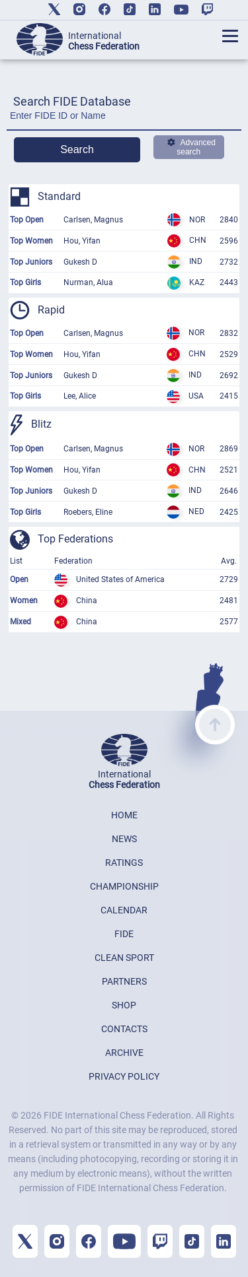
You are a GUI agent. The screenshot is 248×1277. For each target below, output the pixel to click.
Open (19, 579)
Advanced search (191, 147)
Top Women (31, 241)
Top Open (27, 219)
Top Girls (25, 282)
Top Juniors (31, 262)
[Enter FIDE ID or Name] (124, 119)
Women (24, 600)
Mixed (20, 621)
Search (77, 149)
